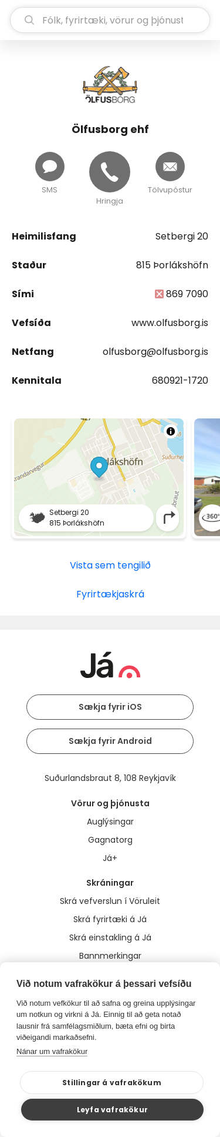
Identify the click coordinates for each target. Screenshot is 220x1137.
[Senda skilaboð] (50, 166)
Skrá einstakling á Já (110, 937)
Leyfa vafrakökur (112, 1110)
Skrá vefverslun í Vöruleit (110, 901)
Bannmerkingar (110, 956)
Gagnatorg (110, 840)
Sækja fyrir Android (110, 741)
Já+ (110, 858)
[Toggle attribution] (171, 431)
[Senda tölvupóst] (170, 166)
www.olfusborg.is (169, 323)
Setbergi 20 (181, 236)
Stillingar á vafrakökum (111, 1083)
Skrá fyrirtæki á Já (110, 919)
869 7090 (187, 294)
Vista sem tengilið (110, 565)
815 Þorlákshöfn (172, 265)
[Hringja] (109, 171)
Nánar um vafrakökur (51, 1051)
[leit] (110, 20)
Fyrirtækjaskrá (110, 594)
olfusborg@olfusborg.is (155, 351)
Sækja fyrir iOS (110, 707)
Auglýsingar (110, 821)
